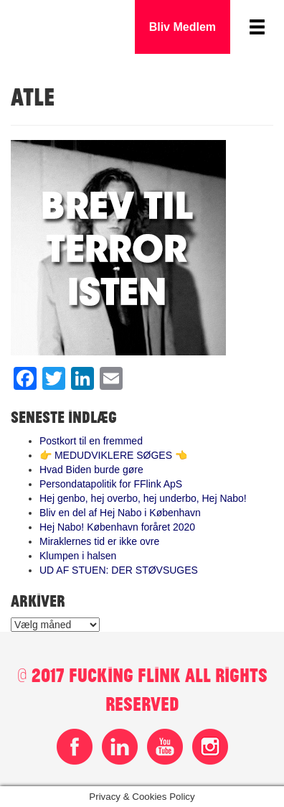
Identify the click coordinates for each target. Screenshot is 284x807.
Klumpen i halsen (77, 555)
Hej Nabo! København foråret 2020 (117, 527)
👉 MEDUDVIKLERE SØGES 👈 (113, 455)
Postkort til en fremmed (91, 441)
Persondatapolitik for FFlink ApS (110, 484)
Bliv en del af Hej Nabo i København (120, 512)
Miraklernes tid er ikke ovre (99, 541)
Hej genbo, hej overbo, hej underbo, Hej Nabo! (143, 498)
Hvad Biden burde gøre (91, 469)
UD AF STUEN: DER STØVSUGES (118, 570)
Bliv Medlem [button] (182, 27)
